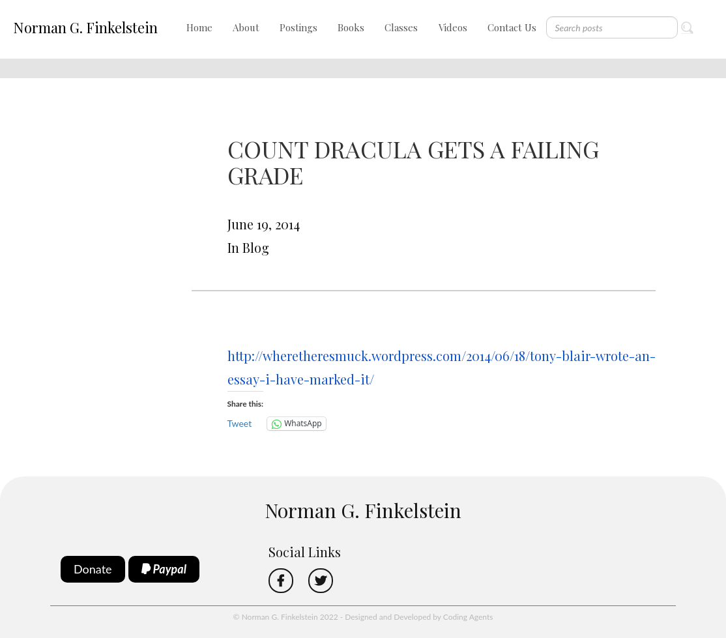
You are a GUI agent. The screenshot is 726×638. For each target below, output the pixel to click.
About (246, 27)
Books (351, 27)
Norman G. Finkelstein (85, 27)
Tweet (239, 423)
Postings (298, 27)
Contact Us (511, 27)
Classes (401, 27)
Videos (453, 27)
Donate (93, 569)
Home (199, 27)
